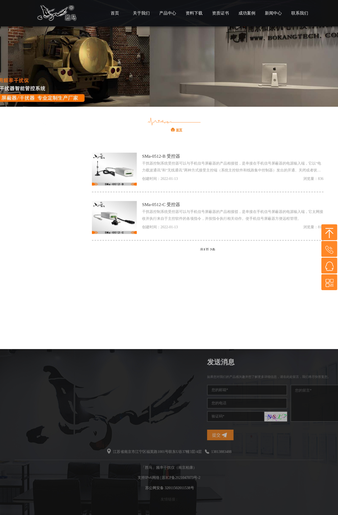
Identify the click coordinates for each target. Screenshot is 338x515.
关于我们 (141, 13)
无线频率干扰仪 (38, 260)
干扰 (28, 276)
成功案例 (246, 13)
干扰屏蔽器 (34, 244)
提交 (260, 435)
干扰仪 (30, 165)
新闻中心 (273, 13)
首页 (115, 13)
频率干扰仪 (34, 181)
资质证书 (220, 13)
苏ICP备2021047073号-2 (181, 478)
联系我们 (299, 13)
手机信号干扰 (36, 212)
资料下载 (194, 13)
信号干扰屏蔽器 (38, 292)
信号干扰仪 (34, 228)
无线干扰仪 (34, 307)
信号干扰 (32, 196)
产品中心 (167, 13)
